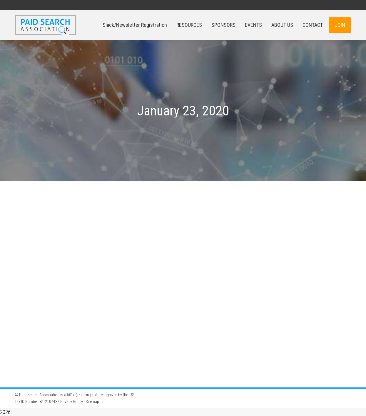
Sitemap (92, 401)
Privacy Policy (71, 401)
